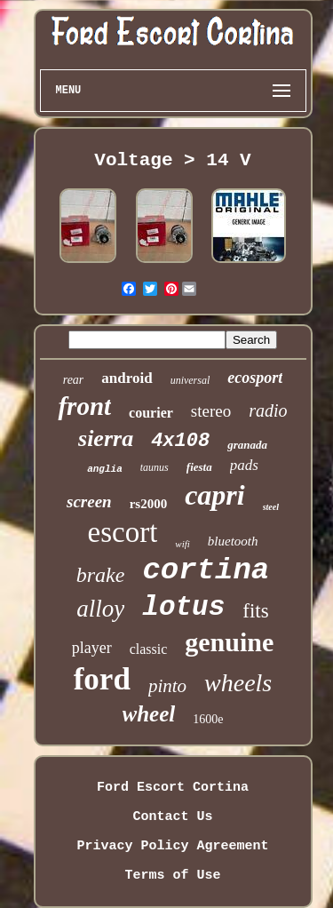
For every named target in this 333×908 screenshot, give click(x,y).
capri (215, 495)
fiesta (199, 467)
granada (247, 444)
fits (255, 611)
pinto (167, 686)
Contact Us (172, 816)
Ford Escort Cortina (173, 787)
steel (271, 507)
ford (102, 679)
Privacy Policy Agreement (172, 846)
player (92, 648)
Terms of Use (172, 875)
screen (89, 501)
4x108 (180, 441)
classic (149, 649)
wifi (182, 543)
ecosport (254, 377)
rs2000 (149, 504)
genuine (229, 642)
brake (100, 574)
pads (244, 465)
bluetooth (233, 541)
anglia (105, 469)
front (84, 406)
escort (123, 532)
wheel (149, 714)
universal (190, 380)
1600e (208, 719)
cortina (205, 570)
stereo (211, 411)
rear (73, 379)
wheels (238, 683)
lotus (183, 607)
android (126, 378)
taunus (154, 467)
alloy (100, 608)
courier (151, 412)
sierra (105, 438)
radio (268, 410)
